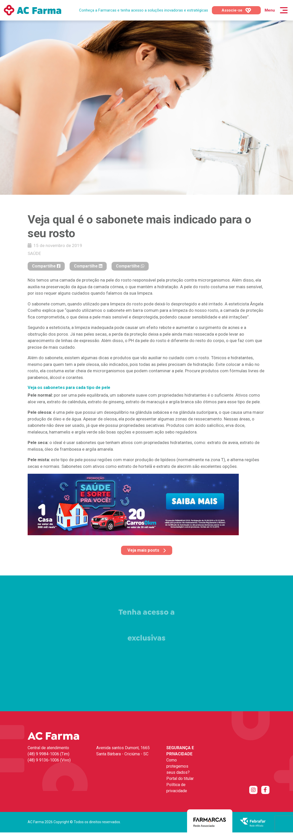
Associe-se (236, 10)
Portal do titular (180, 778)
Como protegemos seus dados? (178, 766)
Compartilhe (46, 266)
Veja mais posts (146, 550)
